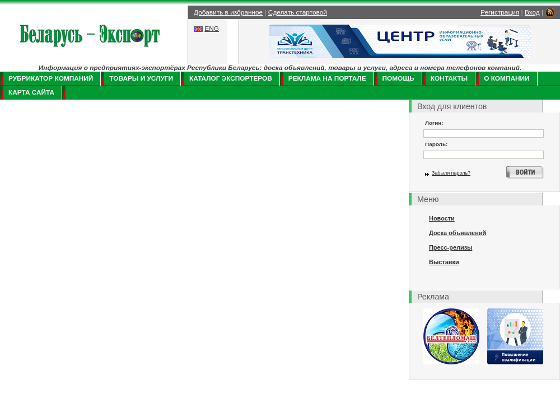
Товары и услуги (141, 78)
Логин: (434, 123)
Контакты (449, 78)
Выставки (444, 262)
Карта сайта (31, 92)
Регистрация (499, 12)
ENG (211, 28)
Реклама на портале (327, 78)
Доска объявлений (457, 232)
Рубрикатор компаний (50, 78)
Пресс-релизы (450, 247)
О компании (506, 78)
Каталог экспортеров (230, 78)
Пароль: (436, 144)
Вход (532, 12)
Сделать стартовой (297, 12)
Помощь (398, 78)
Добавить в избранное (228, 12)
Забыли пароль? (451, 173)
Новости (442, 218)
